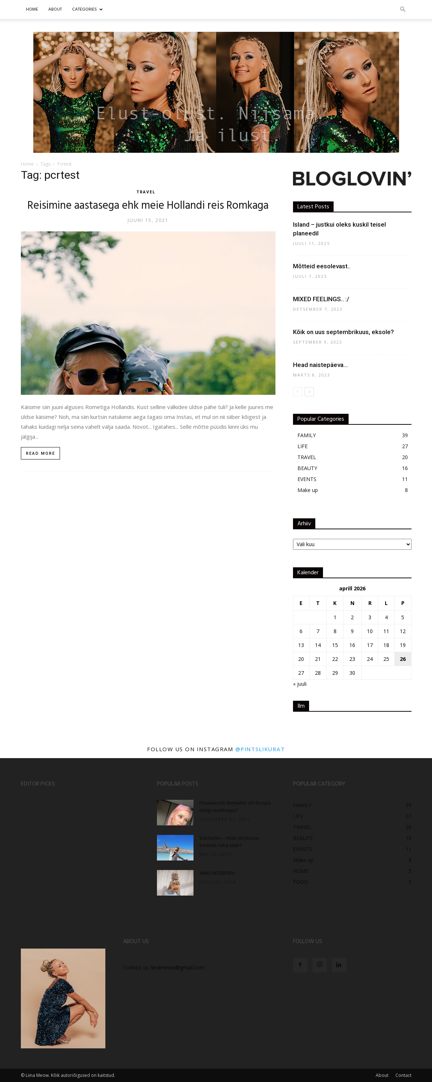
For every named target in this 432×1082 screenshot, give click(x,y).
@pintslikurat (260, 749)
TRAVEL (145, 192)
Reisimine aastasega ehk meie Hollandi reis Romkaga (147, 206)
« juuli (300, 683)
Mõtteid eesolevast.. (321, 266)
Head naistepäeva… (320, 364)
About (382, 1075)
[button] (403, 9)
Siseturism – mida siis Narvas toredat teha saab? (229, 842)
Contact (403, 1075)
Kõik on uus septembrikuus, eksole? (343, 332)
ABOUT (55, 9)
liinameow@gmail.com (177, 967)
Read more (40, 453)
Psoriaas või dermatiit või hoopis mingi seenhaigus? (235, 807)
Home (32, 9)
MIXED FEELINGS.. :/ (321, 299)
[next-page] (309, 391)
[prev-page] (297, 391)
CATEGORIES (87, 9)
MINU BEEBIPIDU (217, 873)
